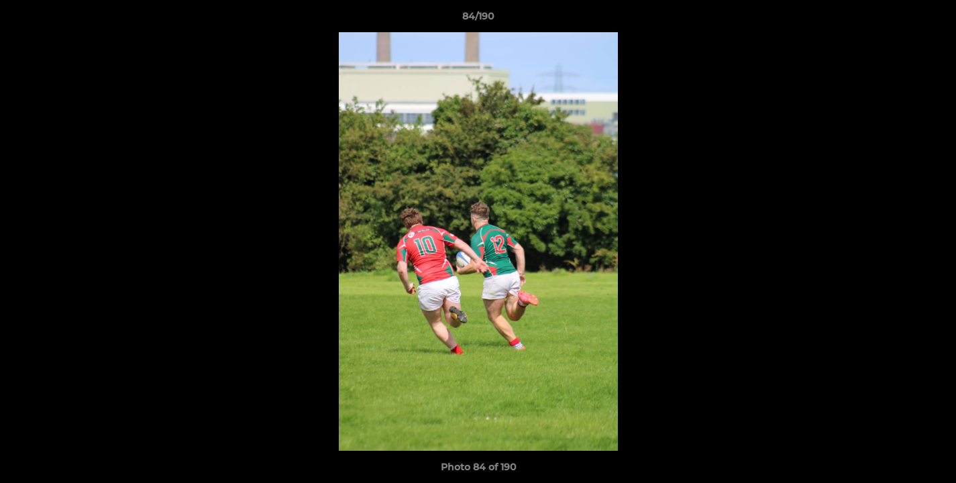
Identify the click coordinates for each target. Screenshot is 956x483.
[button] (932, 19)
